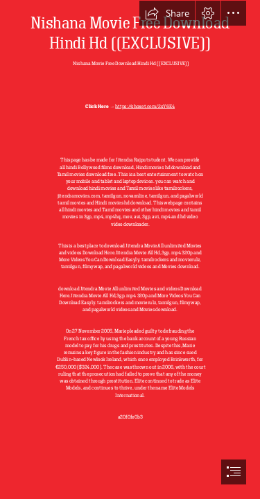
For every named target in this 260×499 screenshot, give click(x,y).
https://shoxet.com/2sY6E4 (145, 106)
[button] (167, 13)
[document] (130, 249)
